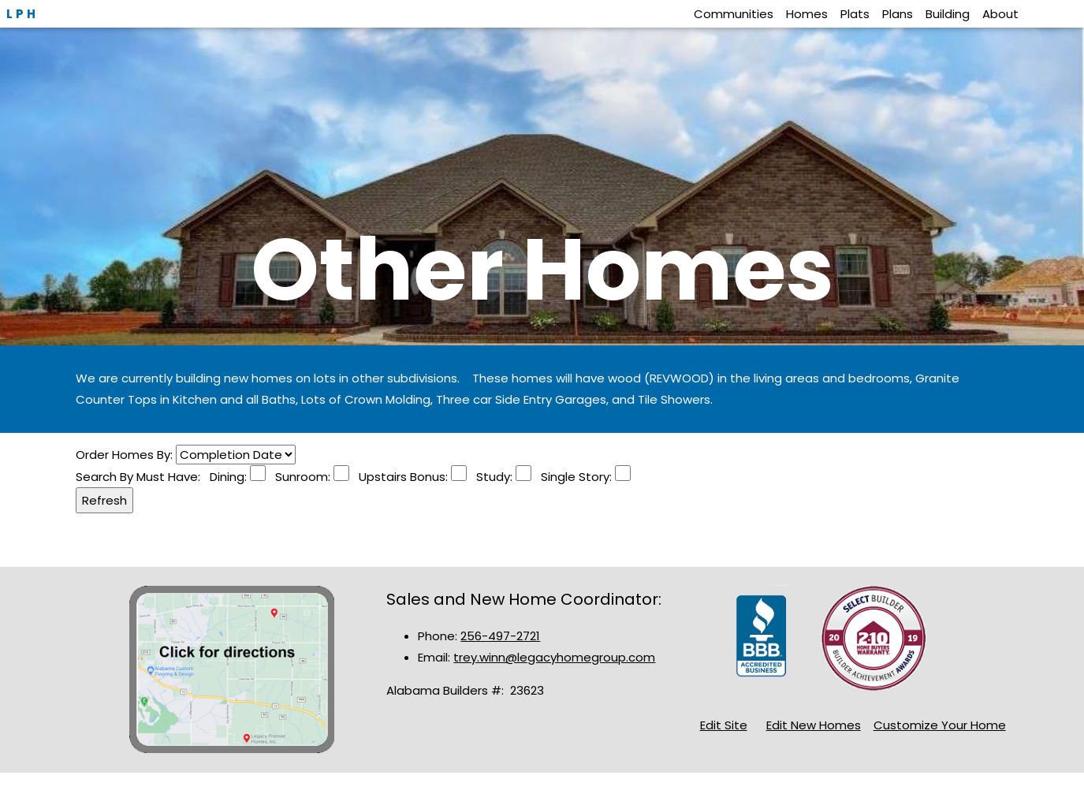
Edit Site (723, 725)
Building (948, 14)
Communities (733, 14)
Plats (855, 14)
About (1000, 14)
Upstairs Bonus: (400, 476)
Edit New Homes (813, 725)
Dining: (230, 476)
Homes (807, 14)
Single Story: (573, 476)
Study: (491, 476)
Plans (897, 14)
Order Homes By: (126, 454)
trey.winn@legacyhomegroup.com (554, 657)
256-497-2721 (500, 636)
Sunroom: (299, 476)
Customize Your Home (940, 725)
